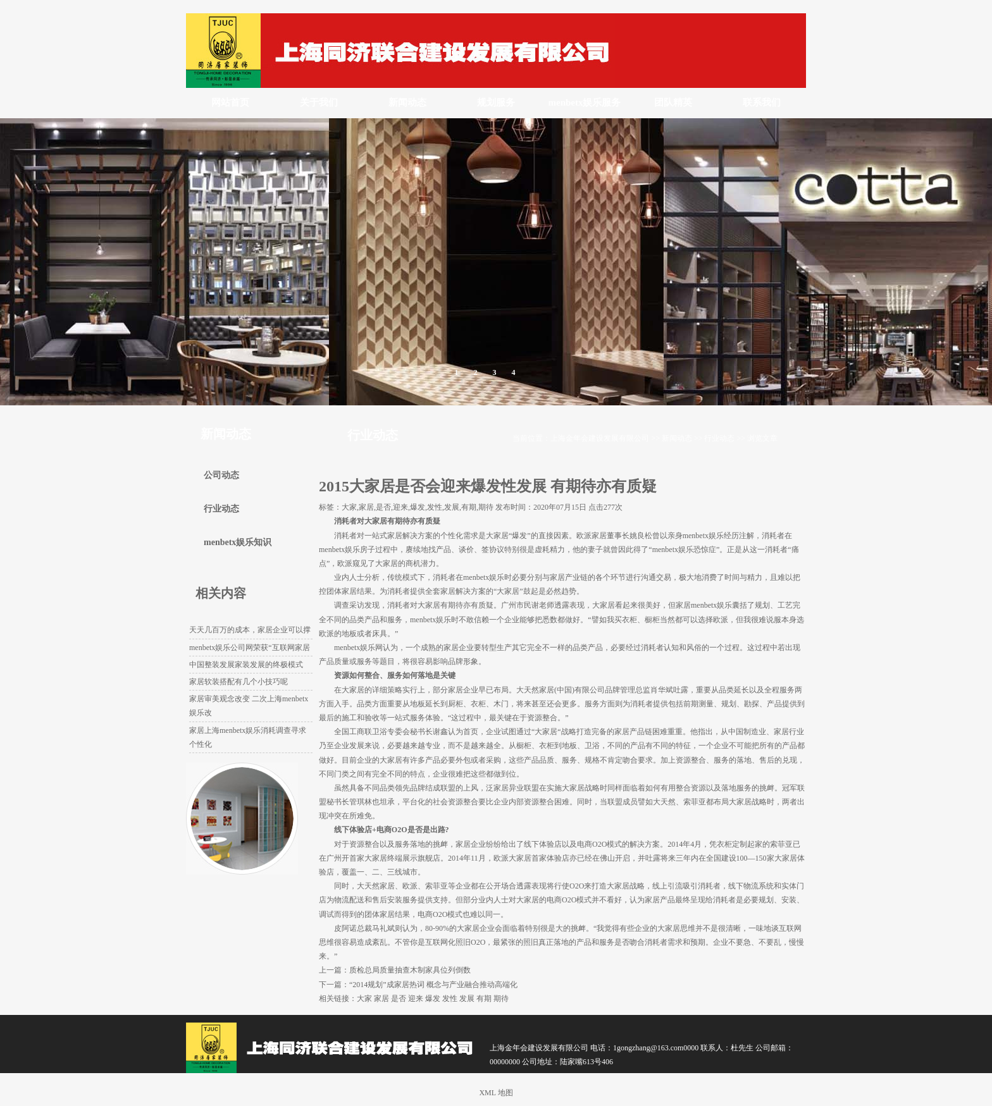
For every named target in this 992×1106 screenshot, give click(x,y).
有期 (484, 998)
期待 (501, 998)
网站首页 (230, 102)
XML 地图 (495, 1092)
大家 (364, 998)
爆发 (432, 998)
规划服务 (496, 102)
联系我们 (762, 102)
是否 (398, 998)
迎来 (415, 998)
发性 (449, 998)
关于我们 (319, 102)
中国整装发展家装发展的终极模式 (246, 664)
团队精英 (673, 102)
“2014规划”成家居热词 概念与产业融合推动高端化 (433, 984)
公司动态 (221, 475)
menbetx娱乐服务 (585, 102)
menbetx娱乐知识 (237, 542)
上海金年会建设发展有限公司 (599, 438)
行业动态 (719, 438)
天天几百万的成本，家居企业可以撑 (250, 629)
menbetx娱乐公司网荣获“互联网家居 (249, 647)
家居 (381, 998)
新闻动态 (407, 102)
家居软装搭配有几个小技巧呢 (238, 681)
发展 (466, 998)
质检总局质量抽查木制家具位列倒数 (410, 970)
